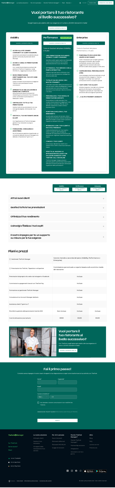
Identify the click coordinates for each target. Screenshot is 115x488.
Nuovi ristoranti (57, 438)
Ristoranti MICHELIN (59, 444)
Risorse (69, 3)
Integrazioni (74, 448)
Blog (91, 438)
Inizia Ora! (92, 3)
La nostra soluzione (22, 3)
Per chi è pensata (36, 3)
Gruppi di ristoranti (58, 448)
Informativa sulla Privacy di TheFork (66, 412)
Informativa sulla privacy (31, 481)
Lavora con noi (94, 444)
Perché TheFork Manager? (52, 3)
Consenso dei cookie (45, 481)
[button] (103, 198)
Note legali (20, 481)
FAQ (90, 441)
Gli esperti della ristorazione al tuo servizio (39, 448)
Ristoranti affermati (58, 441)
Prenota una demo (105, 3)
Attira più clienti (38, 438)
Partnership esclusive (78, 445)
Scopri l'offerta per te (57, 28)
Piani (63, 3)
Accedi (84, 3)
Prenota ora (93, 448)
